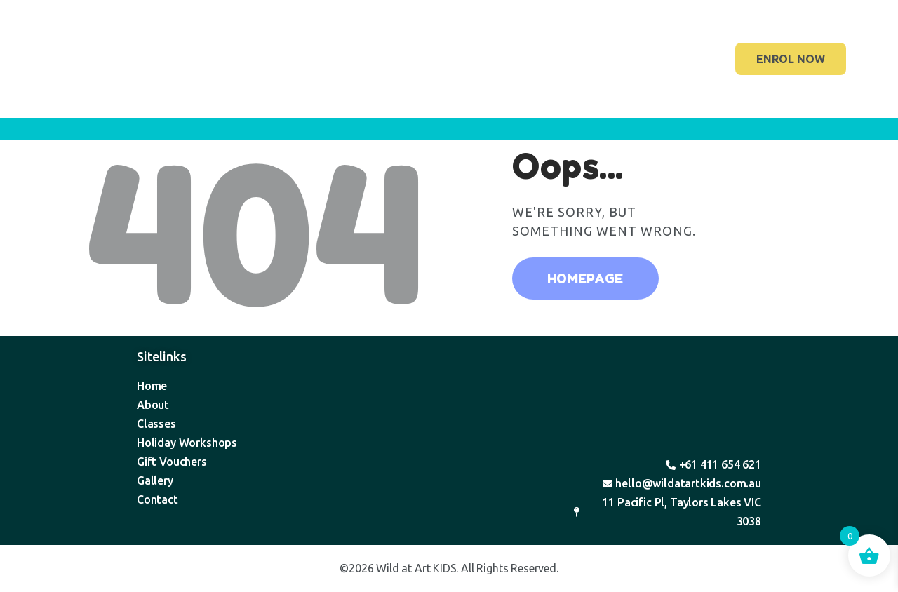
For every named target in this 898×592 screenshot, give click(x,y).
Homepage (585, 278)
